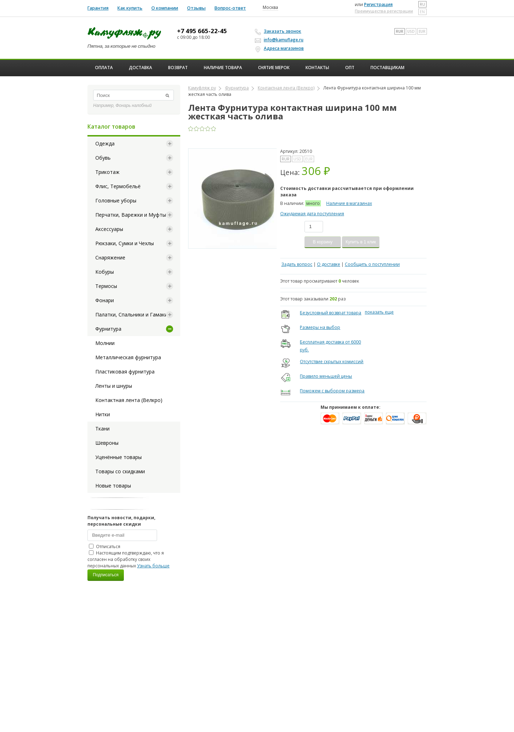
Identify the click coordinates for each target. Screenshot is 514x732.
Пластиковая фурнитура (125, 371)
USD (411, 31)
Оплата (104, 68)
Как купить (129, 8)
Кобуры (104, 271)
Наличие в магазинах (349, 203)
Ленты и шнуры (113, 385)
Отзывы (196, 8)
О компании (164, 8)
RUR (399, 31)
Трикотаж (107, 172)
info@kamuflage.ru (280, 40)
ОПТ (349, 68)
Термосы (106, 286)
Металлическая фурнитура (128, 357)
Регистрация (378, 4)
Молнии (105, 343)
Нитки (102, 414)
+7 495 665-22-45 (202, 31)
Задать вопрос (296, 264)
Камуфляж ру (202, 88)
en (422, 11)
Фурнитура (108, 328)
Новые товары (113, 485)
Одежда (105, 143)
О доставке (328, 264)
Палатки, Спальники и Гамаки (131, 314)
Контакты (317, 68)
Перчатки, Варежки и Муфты (130, 214)
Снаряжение (110, 257)
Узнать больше (153, 566)
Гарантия (98, 8)
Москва (270, 7)
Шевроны (107, 442)
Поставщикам (387, 68)
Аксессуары (109, 229)
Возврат (178, 68)
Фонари (104, 300)
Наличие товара (223, 68)
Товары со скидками (120, 471)
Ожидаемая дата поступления (312, 214)
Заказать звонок (279, 31)
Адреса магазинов (280, 48)
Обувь (103, 157)
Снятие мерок (273, 68)
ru (422, 4)
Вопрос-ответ (230, 8)
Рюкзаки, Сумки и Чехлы (124, 243)
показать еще (379, 312)
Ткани (102, 428)
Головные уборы (115, 200)
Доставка (140, 68)
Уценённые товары (118, 457)
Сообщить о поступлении (372, 264)
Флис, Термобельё (118, 186)
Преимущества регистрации (384, 11)
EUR (422, 31)
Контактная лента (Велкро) (128, 400)
